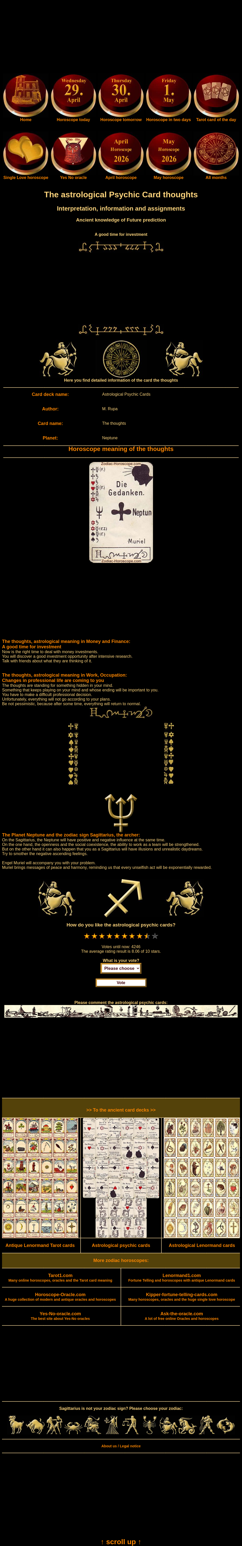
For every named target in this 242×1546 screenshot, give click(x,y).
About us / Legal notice (121, 1446)
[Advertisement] (121, 37)
